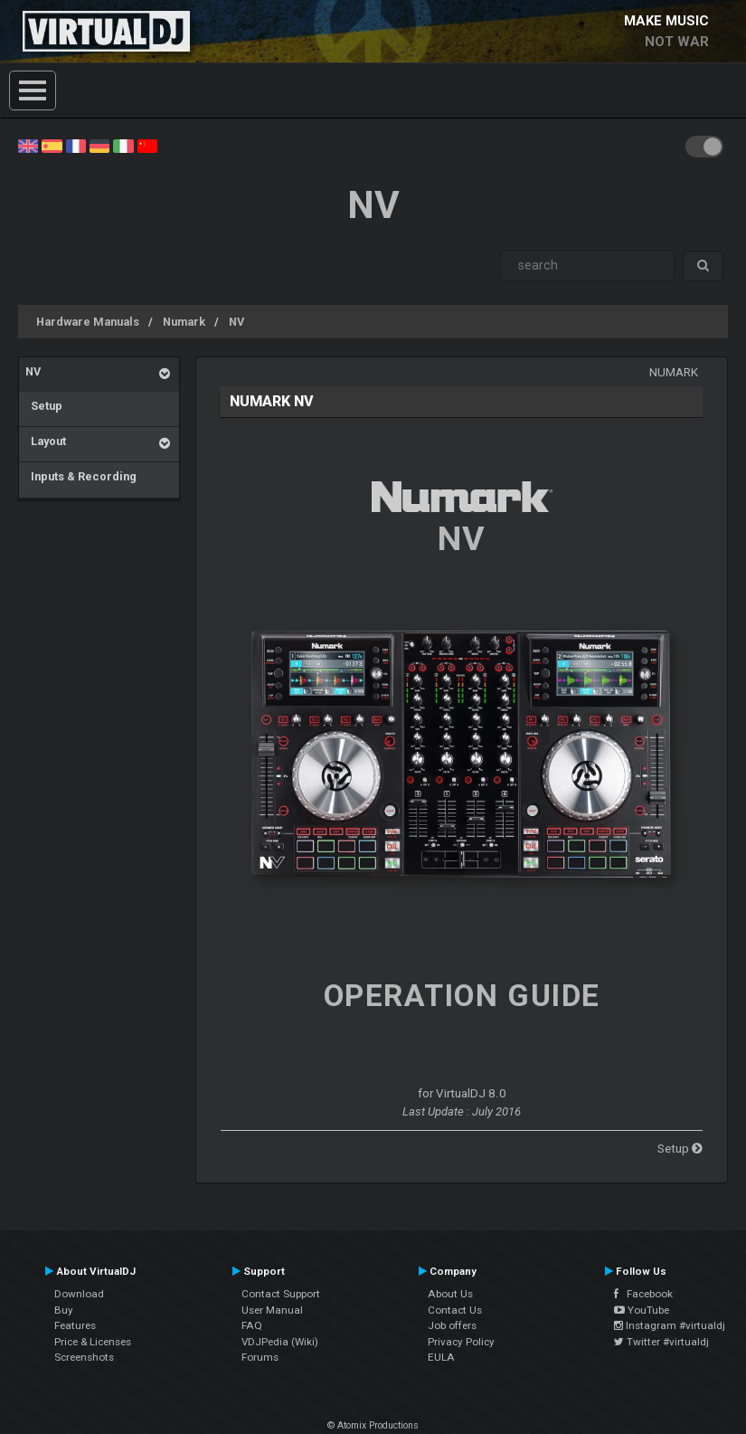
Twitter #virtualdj (661, 1341)
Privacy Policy (461, 1341)
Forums (260, 1357)
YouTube (641, 1310)
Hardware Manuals (87, 321)
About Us (450, 1293)
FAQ (251, 1325)
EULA (441, 1357)
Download (79, 1293)
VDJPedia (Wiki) (279, 1341)
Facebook (643, 1293)
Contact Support (280, 1293)
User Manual (272, 1310)
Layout (45, 441)
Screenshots (84, 1357)
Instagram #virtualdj (669, 1325)
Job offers (452, 1325)
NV (236, 321)
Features (75, 1325)
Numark (184, 321)
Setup (43, 406)
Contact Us (455, 1310)
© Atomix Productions (373, 1425)
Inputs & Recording (81, 476)
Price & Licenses (92, 1341)
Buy (63, 1310)
